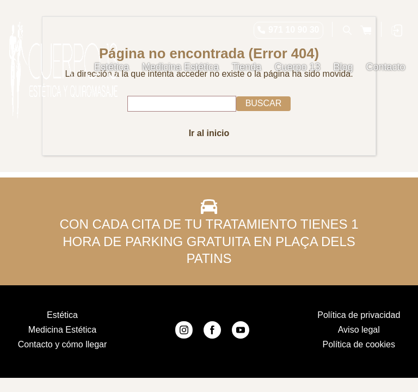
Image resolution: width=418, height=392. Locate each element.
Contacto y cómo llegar (62, 344)
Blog (343, 67)
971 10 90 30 (293, 29)
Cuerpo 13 (297, 67)
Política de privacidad (358, 315)
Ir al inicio (209, 133)
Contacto (385, 67)
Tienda (246, 67)
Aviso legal (359, 329)
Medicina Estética (180, 67)
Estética (111, 67)
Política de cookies (359, 344)
